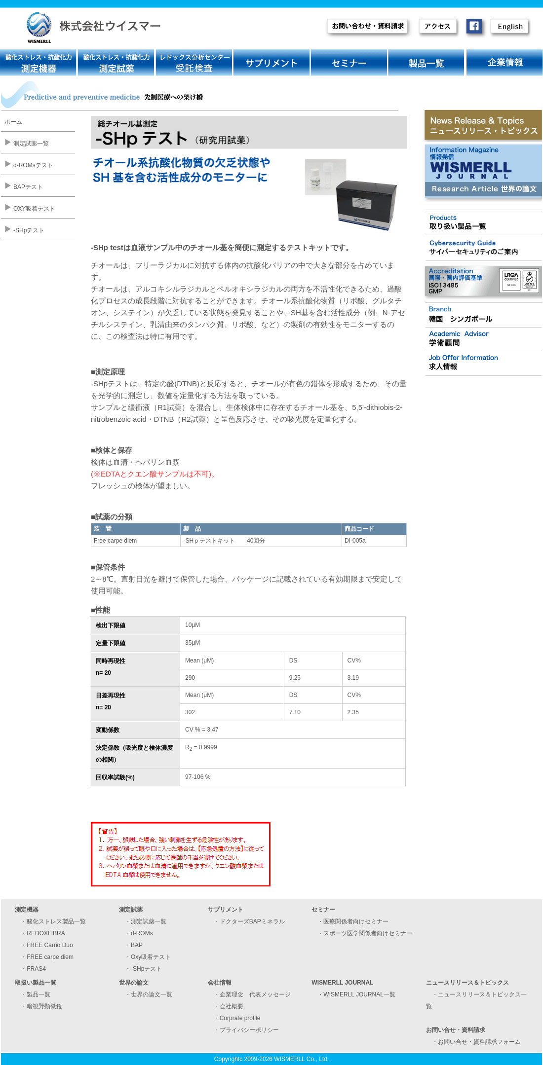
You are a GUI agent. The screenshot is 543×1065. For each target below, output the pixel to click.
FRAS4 (36, 968)
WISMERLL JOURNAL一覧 (359, 994)
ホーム (13, 121)
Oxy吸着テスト (151, 957)
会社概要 (231, 1006)
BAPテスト (28, 187)
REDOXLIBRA (46, 933)
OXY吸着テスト (34, 208)
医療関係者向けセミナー (355, 921)
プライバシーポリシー (249, 1030)
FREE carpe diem (50, 957)
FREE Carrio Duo (50, 945)
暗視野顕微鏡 (44, 1006)
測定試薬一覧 (31, 143)
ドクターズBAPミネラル (252, 921)
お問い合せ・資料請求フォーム (479, 1041)
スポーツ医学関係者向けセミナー (367, 933)
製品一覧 (38, 994)
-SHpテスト (28, 230)
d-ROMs (142, 933)
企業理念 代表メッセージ (255, 994)
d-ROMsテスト (33, 165)
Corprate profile (240, 1018)
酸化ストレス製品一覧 (56, 921)
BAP (137, 945)
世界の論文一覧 (151, 994)
